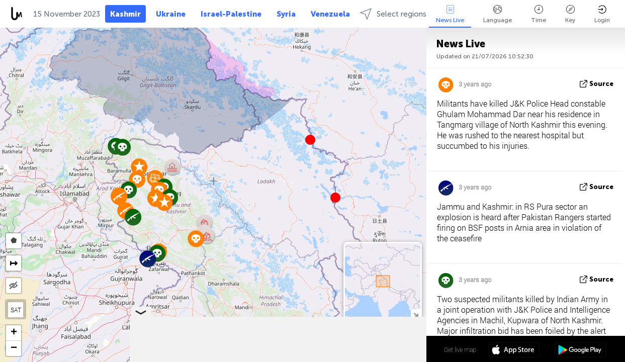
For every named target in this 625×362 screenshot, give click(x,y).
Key (570, 14)
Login (602, 14)
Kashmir (125, 14)
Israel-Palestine (231, 14)
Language (497, 14)
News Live (450, 14)
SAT (16, 310)
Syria (286, 14)
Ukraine (171, 14)
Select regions (393, 14)
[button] (335, 198)
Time (538, 14)
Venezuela (330, 14)
